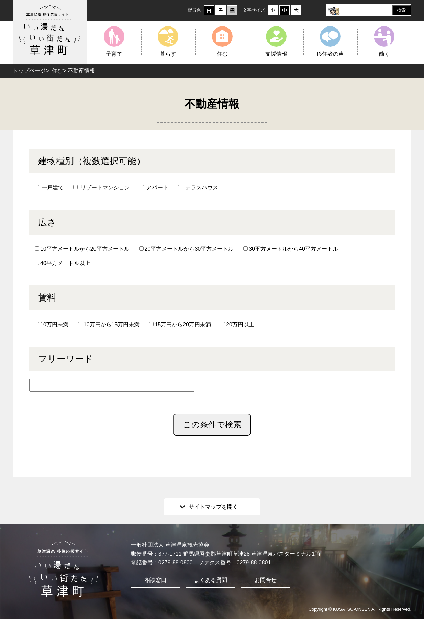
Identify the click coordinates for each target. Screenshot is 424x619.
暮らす (168, 54)
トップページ (29, 71)
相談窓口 (156, 580)
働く (384, 54)
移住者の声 (330, 54)
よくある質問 (210, 580)
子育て (114, 54)
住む (222, 54)
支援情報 (276, 54)
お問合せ (266, 580)
